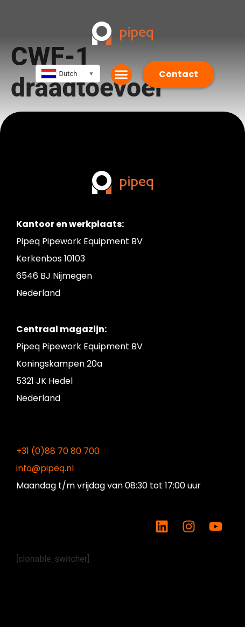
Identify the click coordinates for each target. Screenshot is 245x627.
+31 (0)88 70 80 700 (58, 451)
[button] (121, 74)
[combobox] (68, 74)
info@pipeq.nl (45, 468)
